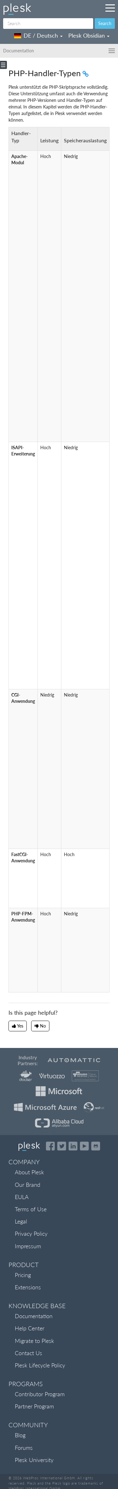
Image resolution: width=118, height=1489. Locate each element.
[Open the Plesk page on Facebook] (50, 1146)
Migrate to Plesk (34, 1340)
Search (104, 23)
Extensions (28, 1287)
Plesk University (34, 1459)
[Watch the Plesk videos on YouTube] (84, 1146)
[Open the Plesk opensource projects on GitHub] (95, 1146)
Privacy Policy (31, 1233)
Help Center (29, 1328)
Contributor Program (40, 1394)
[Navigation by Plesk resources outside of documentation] (110, 8)
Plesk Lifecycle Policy (40, 1365)
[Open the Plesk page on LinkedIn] (73, 1146)
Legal (21, 1221)
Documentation (34, 1316)
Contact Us (28, 1353)
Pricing (23, 1274)
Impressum (28, 1246)
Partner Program (34, 1406)
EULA (22, 1196)
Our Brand (27, 1184)
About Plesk (29, 1172)
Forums (24, 1447)
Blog (20, 1435)
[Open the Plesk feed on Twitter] (61, 1146)
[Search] (48, 23)
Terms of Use (31, 1209)
